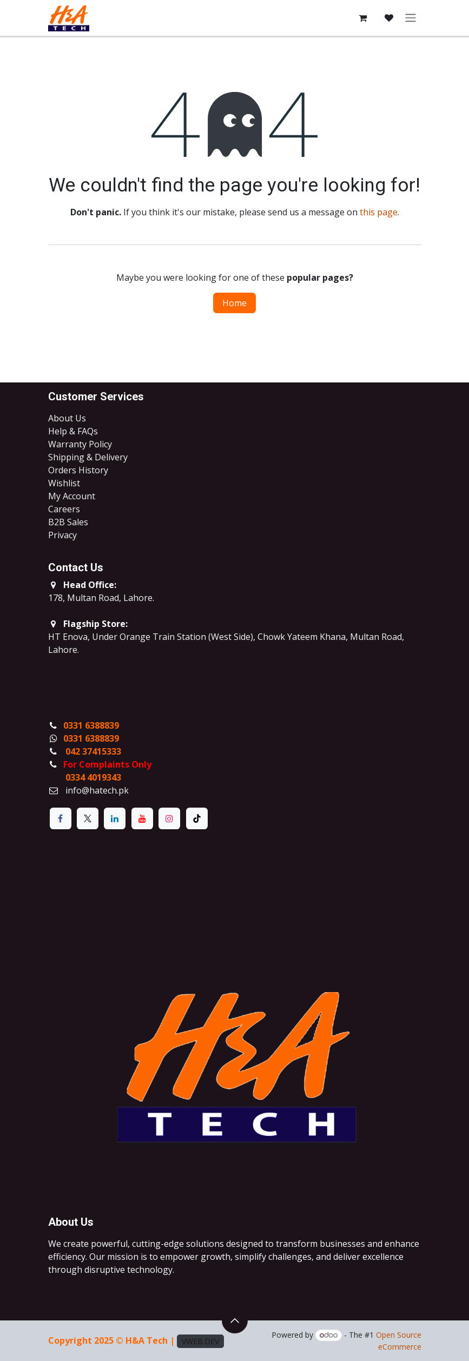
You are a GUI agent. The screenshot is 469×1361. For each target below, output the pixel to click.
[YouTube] (142, 818)
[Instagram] (169, 818)
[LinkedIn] (114, 818)
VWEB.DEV (200, 1341)
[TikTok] (197, 818)
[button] (235, 1320)
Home (234, 303)
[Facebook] (60, 818)
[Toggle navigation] (410, 18)
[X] (87, 818)
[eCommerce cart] (363, 18)
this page (379, 212)
